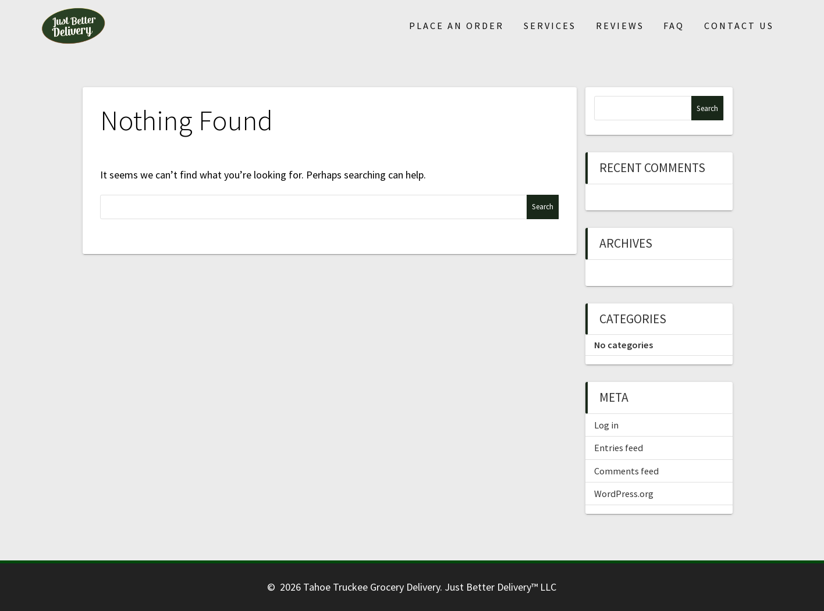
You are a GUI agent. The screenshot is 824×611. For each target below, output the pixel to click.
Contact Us (739, 25)
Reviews (620, 25)
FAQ (673, 25)
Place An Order (456, 25)
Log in (606, 425)
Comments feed (626, 471)
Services (550, 25)
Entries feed (618, 447)
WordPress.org (623, 493)
